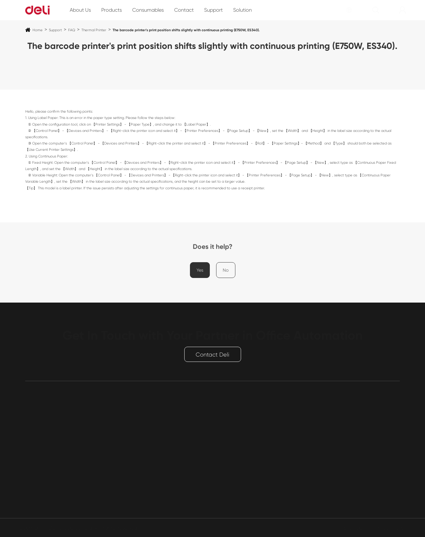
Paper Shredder (43, 431)
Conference (38, 491)
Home (37, 30)
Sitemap (350, 528)
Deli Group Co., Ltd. (73, 528)
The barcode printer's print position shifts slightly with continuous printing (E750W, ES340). (186, 30)
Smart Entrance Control (52, 471)
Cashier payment (45, 481)
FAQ (71, 30)
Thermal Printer (93, 30)
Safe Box (35, 451)
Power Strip (38, 461)
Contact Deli (212, 354)
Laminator (37, 441)
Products (111, 10)
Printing (33, 420)
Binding (33, 501)
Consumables (148, 10)
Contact (184, 10)
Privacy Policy (388, 528)
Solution (242, 10)
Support (213, 10)
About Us (80, 10)
